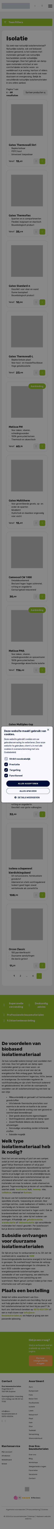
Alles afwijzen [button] (28, 791)
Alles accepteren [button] (28, 784)
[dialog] (27, 764)
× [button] (48, 730)
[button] (27, 797)
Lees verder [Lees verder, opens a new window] (22, 752)
